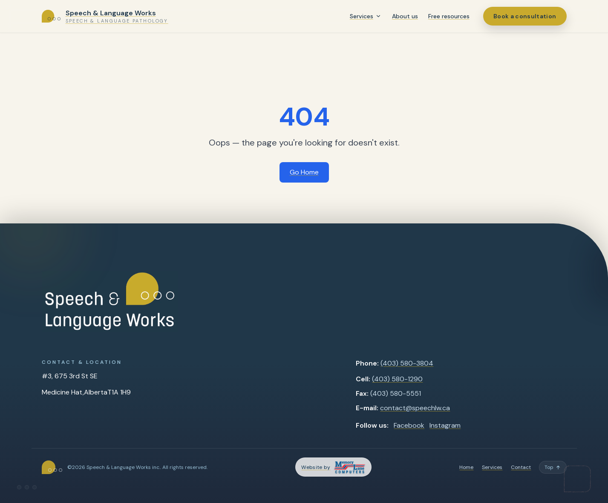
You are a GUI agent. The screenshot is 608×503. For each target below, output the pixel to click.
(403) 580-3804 (406, 363)
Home (466, 467)
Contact (521, 467)
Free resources (449, 16)
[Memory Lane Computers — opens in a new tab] (333, 467)
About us (405, 16)
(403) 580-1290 (397, 378)
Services (361, 16)
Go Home (304, 172)
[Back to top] (552, 467)
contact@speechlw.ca (415, 407)
